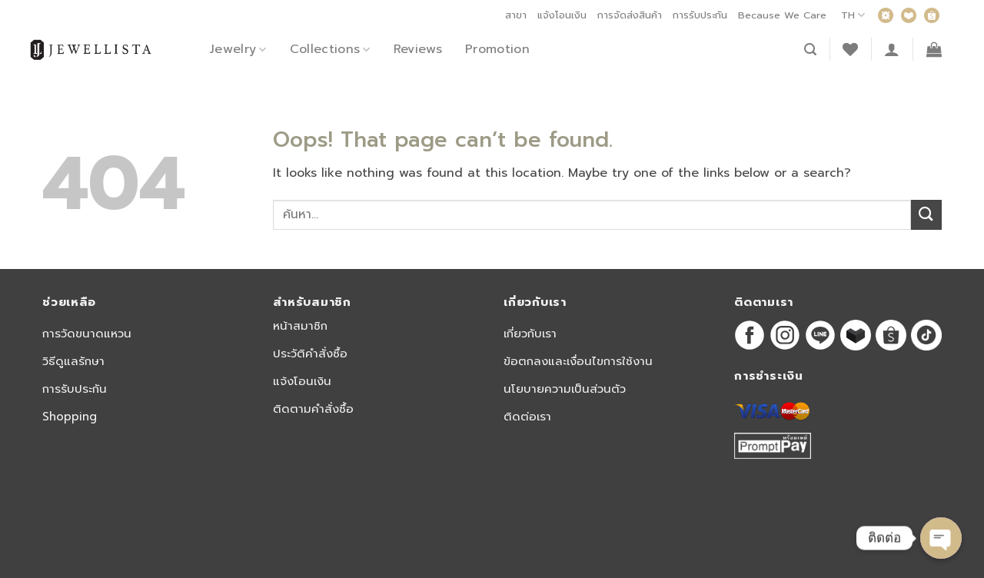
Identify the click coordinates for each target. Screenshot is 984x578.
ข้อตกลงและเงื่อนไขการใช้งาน (578, 361)
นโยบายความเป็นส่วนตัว (565, 388)
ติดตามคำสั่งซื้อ (313, 408)
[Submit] (926, 215)
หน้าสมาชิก (300, 325)
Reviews (418, 49)
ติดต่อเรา (527, 416)
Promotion (497, 49)
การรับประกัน (700, 15)
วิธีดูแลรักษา (73, 361)
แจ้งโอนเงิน (562, 15)
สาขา (516, 15)
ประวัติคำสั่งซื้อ (310, 353)
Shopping (69, 416)
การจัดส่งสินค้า (629, 15)
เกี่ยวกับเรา (530, 333)
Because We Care (782, 15)
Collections (330, 49)
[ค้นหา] (810, 50)
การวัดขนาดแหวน (86, 333)
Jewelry (238, 49)
